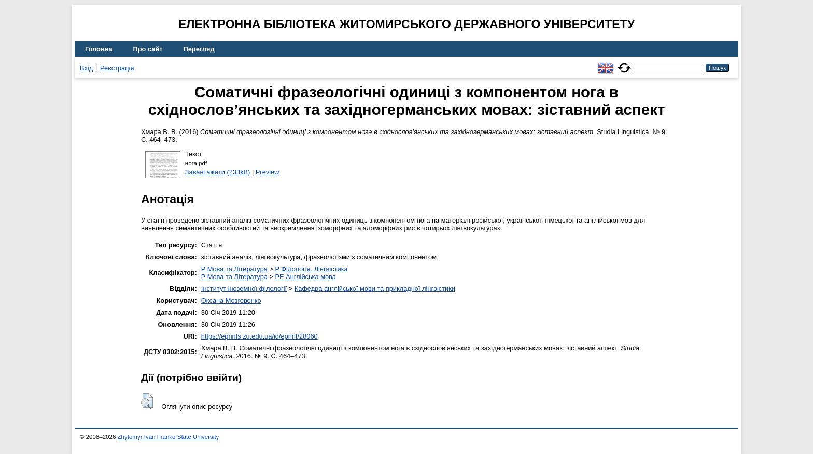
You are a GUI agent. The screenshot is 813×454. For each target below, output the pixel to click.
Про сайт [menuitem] (148, 49)
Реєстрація (117, 68)
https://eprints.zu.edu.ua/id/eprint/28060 (259, 336)
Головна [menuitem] (99, 49)
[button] (147, 401)
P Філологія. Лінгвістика (311, 269)
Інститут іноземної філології (244, 288)
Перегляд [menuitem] (199, 49)
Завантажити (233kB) (217, 172)
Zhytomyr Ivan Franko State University (168, 437)
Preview (267, 172)
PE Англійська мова (305, 277)
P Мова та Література (234, 269)
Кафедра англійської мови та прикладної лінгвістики (375, 288)
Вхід (86, 68)
